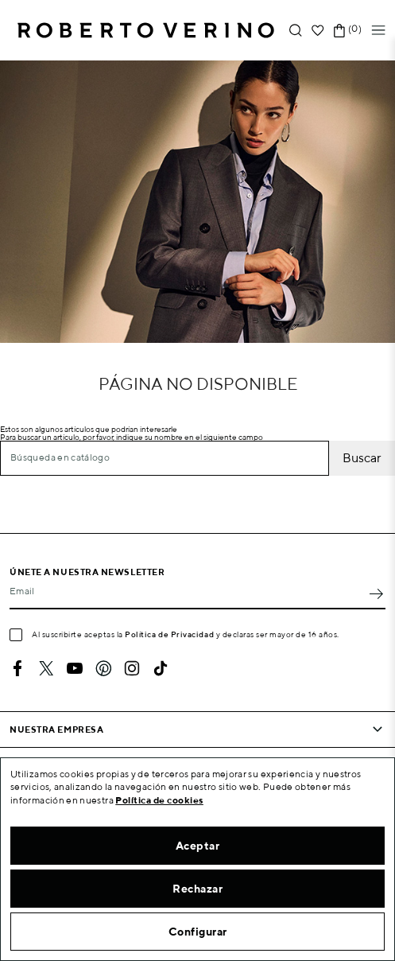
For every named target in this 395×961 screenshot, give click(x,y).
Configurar (197, 931)
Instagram (132, 668)
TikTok (160, 668)
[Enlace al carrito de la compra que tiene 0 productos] (339, 30)
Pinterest (103, 668)
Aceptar (198, 845)
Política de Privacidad (169, 634)
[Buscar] (164, 458)
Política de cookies (159, 800)
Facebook (17, 668)
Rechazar (197, 888)
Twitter (46, 668)
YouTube (75, 668)
